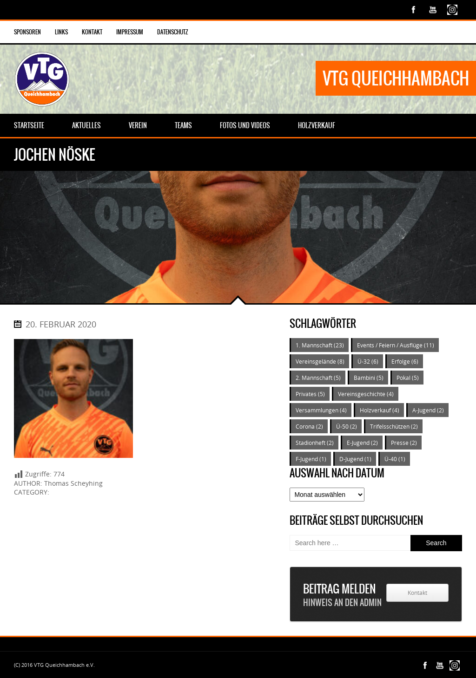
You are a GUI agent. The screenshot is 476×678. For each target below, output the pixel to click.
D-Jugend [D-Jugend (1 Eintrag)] (355, 459)
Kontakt (92, 32)
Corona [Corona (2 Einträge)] (309, 426)
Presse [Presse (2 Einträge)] (404, 442)
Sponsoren (27, 32)
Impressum (129, 32)
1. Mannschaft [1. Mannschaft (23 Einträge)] (320, 345)
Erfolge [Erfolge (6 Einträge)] (404, 361)
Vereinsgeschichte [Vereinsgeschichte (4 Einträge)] (366, 394)
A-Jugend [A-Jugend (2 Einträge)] (428, 410)
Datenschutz (172, 32)
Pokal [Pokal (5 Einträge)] (408, 377)
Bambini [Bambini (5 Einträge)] (368, 377)
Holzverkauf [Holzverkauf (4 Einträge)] (379, 410)
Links (61, 32)
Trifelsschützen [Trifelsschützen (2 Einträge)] (394, 426)
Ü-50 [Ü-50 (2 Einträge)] (346, 426)
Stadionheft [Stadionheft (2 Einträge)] (315, 442)
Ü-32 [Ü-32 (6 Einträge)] (367, 361)
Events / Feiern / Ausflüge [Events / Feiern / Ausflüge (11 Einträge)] (395, 345)
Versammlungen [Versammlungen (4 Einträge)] (321, 410)
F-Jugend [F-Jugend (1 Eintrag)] (311, 459)
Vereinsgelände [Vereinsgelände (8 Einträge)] (320, 361)
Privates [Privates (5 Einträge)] (310, 394)
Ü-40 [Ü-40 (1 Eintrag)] (394, 459)
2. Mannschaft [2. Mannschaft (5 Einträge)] (318, 377)
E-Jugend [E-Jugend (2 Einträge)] (362, 442)
